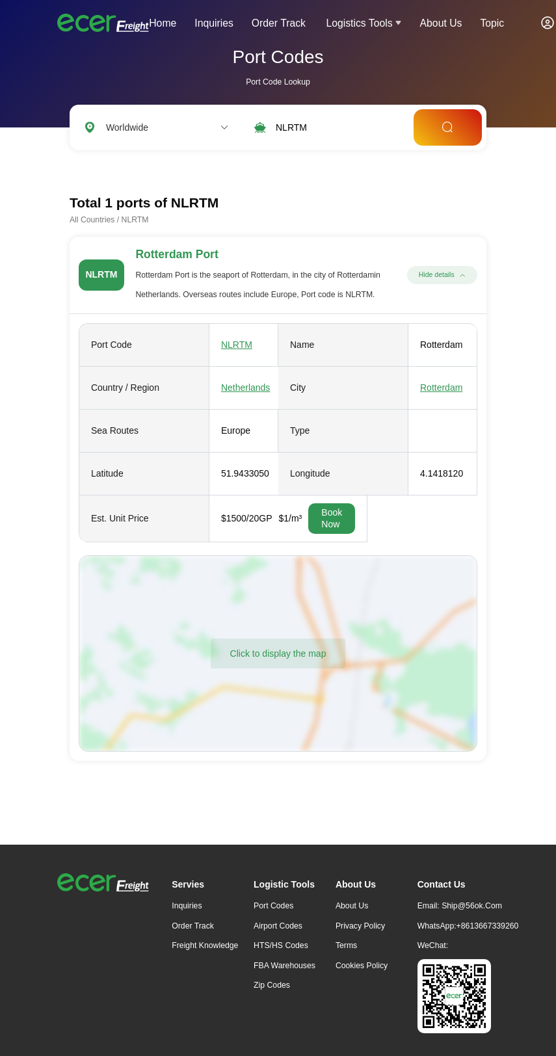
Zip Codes (272, 985)
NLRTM (236, 344)
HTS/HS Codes (281, 945)
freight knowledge (205, 945)
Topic (492, 23)
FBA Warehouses (284, 965)
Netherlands (246, 387)
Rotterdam (441, 387)
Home (162, 23)
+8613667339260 (488, 926)
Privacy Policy (360, 926)
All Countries (92, 219)
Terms (346, 945)
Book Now (331, 518)
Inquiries (213, 23)
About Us (441, 23)
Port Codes (273, 905)
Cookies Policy (362, 965)
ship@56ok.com (472, 905)
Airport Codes (278, 926)
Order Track (279, 23)
